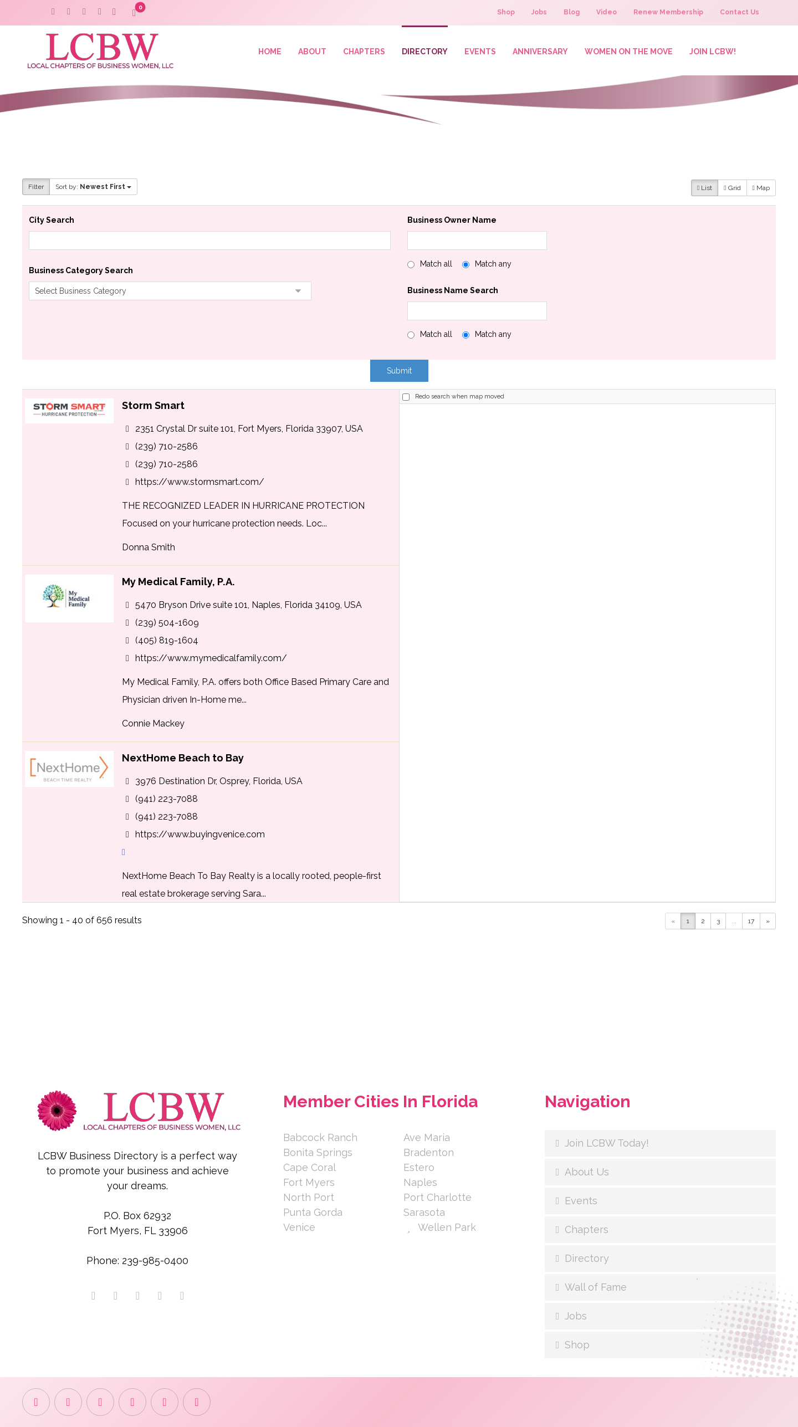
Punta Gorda (312, 1212)
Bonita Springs (317, 1152)
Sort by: (93, 187)
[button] (114, 12)
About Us (587, 1172)
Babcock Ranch (320, 1137)
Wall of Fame (596, 1287)
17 (751, 921)
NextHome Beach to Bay (183, 758)
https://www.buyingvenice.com (200, 833)
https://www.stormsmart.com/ (199, 481)
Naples (420, 1182)
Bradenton (428, 1152)
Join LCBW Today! (607, 1143)
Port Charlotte (437, 1197)
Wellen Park (439, 1227)
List (704, 188)
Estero (418, 1167)
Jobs (576, 1316)
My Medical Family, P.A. (178, 581)
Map (761, 188)
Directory (587, 1258)
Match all (436, 263)
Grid (732, 188)
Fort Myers (309, 1182)
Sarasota (424, 1212)
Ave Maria (426, 1137)
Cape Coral (309, 1167)
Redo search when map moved (459, 396)
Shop (577, 1345)
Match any (493, 263)
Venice (299, 1227)
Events (581, 1200)
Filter (36, 187)
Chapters (586, 1229)
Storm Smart (153, 405)
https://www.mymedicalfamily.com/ (211, 657)
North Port (308, 1197)
